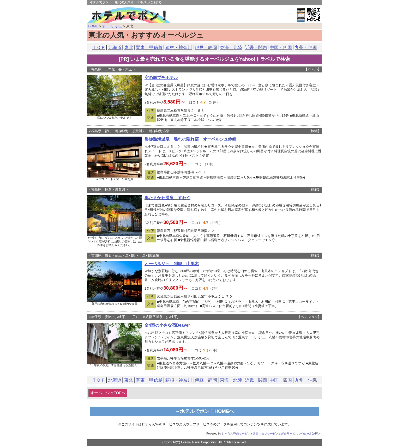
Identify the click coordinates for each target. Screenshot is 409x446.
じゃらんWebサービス (236, 433)
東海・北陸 (231, 47)
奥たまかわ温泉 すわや (167, 197)
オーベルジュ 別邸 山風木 (172, 263)
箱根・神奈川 (178, 47)
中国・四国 (281, 47)
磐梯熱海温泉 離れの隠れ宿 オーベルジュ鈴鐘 (190, 139)
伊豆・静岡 (206, 47)
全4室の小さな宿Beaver (167, 325)
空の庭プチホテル (161, 77)
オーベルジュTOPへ (107, 393)
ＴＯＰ (98, 47)
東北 (128, 47)
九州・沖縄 (306, 47)
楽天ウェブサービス (266, 433)
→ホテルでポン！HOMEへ (204, 411)
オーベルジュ (112, 26)
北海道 (115, 47)
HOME (93, 26)
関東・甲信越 (149, 47)
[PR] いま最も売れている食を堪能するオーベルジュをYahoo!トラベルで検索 (204, 59)
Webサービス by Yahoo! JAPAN (301, 433)
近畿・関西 (256, 47)
